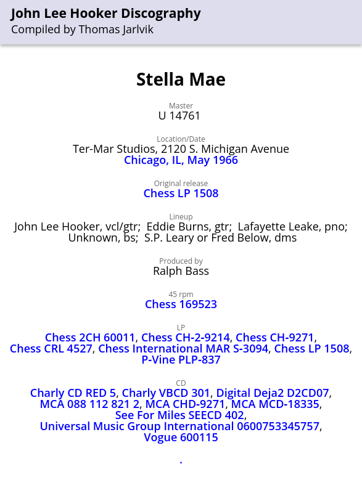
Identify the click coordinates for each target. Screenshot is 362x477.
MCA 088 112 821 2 (90, 403)
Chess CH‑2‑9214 (185, 337)
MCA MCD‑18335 (275, 403)
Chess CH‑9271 (275, 337)
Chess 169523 (181, 303)
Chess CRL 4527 (51, 348)
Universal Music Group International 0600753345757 (179, 425)
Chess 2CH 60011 (90, 337)
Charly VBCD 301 (165, 392)
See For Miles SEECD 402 (179, 414)
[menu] (353, 22)
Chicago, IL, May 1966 (181, 159)
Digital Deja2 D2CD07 (272, 392)
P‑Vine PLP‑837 (181, 359)
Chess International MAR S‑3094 (183, 348)
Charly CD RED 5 (73, 392)
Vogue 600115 (181, 437)
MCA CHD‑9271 (185, 403)
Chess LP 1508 (180, 193)
